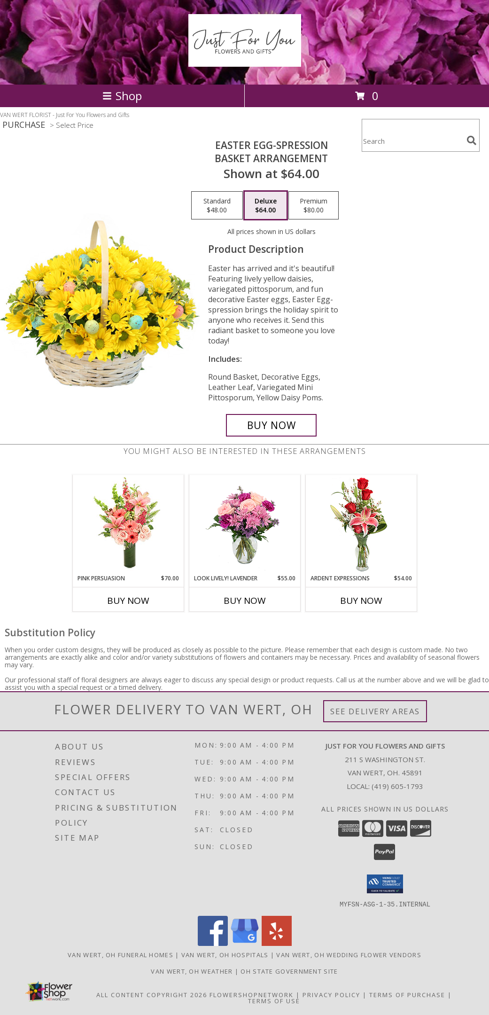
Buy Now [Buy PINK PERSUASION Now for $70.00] (128, 600)
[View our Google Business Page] (245, 942)
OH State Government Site (289, 971)
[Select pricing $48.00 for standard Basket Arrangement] (217, 205)
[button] (385, 883)
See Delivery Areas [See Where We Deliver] (375, 711)
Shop (122, 95)
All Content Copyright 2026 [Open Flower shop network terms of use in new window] (151, 994)
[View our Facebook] (213, 942)
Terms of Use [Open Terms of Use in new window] (274, 1000)
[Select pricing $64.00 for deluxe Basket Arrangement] (266, 205)
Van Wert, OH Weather (192, 971)
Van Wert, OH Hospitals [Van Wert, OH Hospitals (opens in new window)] (225, 954)
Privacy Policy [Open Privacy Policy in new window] (331, 994)
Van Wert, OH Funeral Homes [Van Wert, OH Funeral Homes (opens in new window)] (120, 954)
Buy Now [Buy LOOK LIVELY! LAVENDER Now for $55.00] (245, 600)
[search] (471, 140)
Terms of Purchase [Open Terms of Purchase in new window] (407, 994)
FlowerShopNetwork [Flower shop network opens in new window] (252, 994)
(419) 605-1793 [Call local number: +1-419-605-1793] (397, 786)
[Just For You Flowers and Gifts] (244, 61)
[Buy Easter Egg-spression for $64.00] (271, 425)
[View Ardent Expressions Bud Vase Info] (361, 524)
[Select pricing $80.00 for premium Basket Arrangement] (313, 205)
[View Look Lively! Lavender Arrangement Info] (244, 524)
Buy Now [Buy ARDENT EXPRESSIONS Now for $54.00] (361, 600)
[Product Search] (412, 141)
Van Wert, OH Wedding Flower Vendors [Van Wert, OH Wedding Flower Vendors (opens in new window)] (348, 954)
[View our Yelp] (277, 942)
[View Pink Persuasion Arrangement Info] (128, 524)
